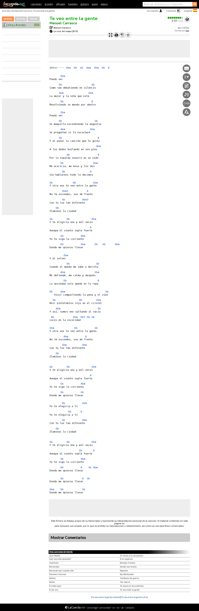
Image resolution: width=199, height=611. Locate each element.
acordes (49, 4)
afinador (60, 4)
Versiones (8, 19)
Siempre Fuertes (127, 563)
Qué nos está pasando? (60, 559)
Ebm (68, 67)
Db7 (83, 317)
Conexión (171, 10)
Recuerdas (54, 567)
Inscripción (152, 10)
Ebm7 (65, 191)
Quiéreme (53, 563)
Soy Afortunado (127, 574)
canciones (36, 4)
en (118, 607)
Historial (33, 19)
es (113, 607)
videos (104, 4)
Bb (52, 317)
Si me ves (53, 590)
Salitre (52, 582)
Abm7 (85, 199)
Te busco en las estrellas (132, 586)
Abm (88, 67)
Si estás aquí (55, 586)
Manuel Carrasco (63, 23)
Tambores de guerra (129, 578)
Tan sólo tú (125, 582)
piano (95, 4)
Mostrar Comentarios (68, 537)
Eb (80, 450)
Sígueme (124, 570)
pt (122, 607)
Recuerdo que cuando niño (61, 570)
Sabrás (52, 578)
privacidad (105, 607)
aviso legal (92, 607)
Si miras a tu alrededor (131, 555)
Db (75, 67)
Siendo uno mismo (128, 567)
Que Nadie (54, 555)
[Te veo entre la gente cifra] (134, 597)
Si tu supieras (126, 559)
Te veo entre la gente (74, 18)
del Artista (20, 19)
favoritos (73, 4)
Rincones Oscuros (57, 574)
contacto (129, 607)
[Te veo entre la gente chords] (105, 597)
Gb (81, 67)
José (187, 31)
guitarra (84, 4)
